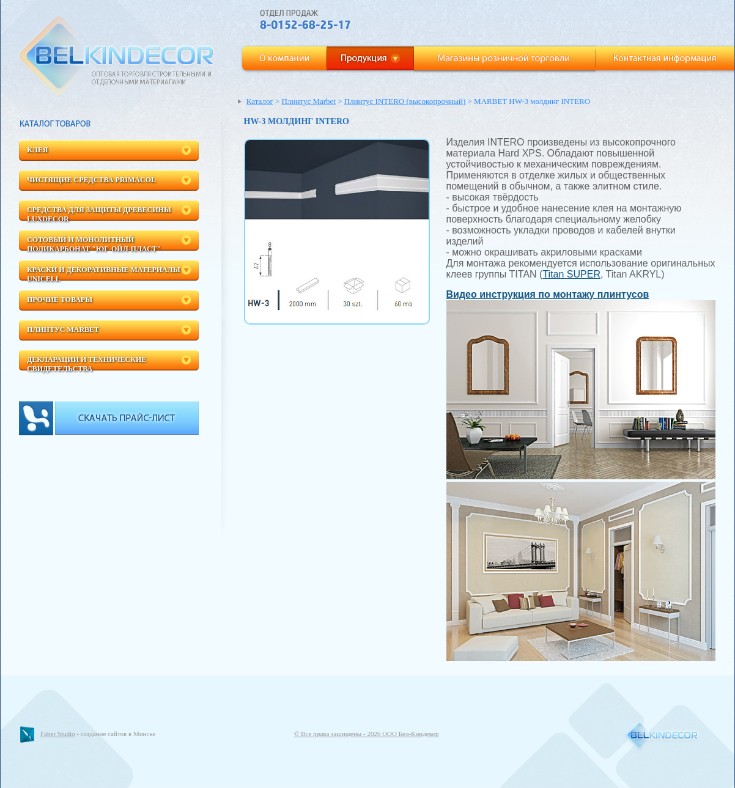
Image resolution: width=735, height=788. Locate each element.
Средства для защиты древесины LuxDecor (99, 213)
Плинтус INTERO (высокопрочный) (405, 101)
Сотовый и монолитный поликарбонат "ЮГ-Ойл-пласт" (94, 243)
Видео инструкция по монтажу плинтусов (547, 294)
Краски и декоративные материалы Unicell (103, 273)
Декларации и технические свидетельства (86, 362)
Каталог (259, 101)
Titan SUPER (571, 274)
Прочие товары (59, 299)
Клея (37, 149)
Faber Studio (57, 733)
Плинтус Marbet (63, 329)
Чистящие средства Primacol (91, 179)
